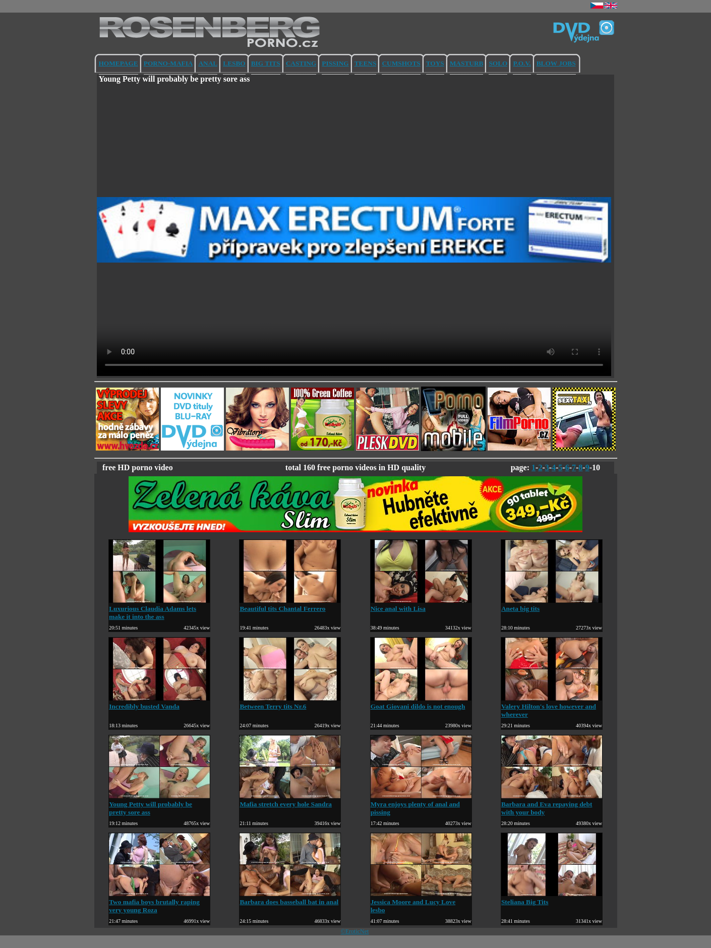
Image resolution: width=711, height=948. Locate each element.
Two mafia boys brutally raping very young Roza (159, 902)
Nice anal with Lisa (421, 604)
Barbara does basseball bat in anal (290, 898)
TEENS (365, 63)
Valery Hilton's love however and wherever (551, 706)
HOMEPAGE (118, 63)
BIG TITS (265, 63)
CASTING (301, 63)
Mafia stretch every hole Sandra (290, 800)
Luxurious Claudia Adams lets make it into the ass (159, 608)
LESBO (234, 63)
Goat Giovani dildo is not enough (421, 702)
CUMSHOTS (401, 63)
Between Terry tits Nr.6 (290, 702)
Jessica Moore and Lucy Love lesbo (421, 902)
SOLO (498, 63)
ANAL (207, 63)
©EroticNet (355, 931)
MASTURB (467, 63)
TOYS (435, 63)
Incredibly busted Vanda (159, 702)
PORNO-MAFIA (168, 63)
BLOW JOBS (556, 63)
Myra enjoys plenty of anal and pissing (421, 804)
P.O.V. (521, 63)
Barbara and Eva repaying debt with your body (551, 804)
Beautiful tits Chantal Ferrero (290, 604)
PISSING (335, 63)
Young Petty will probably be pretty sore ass (159, 804)
